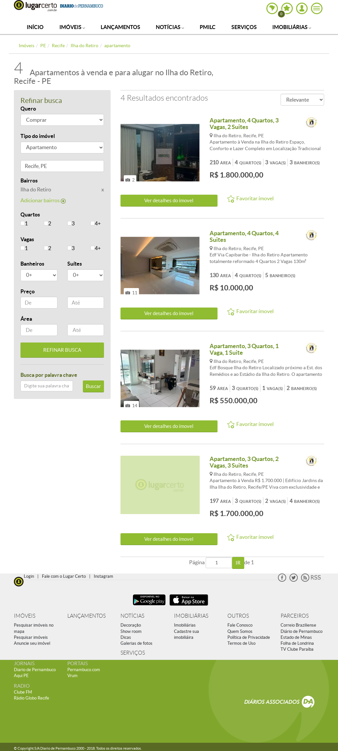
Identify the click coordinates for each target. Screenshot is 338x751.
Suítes (74, 264)
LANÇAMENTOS (86, 616)
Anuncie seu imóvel (32, 643)
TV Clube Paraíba (297, 649)
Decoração (130, 625)
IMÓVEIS (24, 616)
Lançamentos (120, 27)
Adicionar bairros (43, 200)
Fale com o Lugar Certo (64, 576)
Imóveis (72, 27)
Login (29, 576)
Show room (131, 631)
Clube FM (23, 692)
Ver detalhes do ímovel (168, 200)
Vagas (27, 239)
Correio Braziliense (298, 625)
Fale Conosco (240, 625)
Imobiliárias (291, 27)
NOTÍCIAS (132, 616)
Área (26, 319)
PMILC (208, 27)
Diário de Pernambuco (301, 631)
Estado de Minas (296, 637)
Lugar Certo (35, 5)
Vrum (72, 675)
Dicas (125, 637)
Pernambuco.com (83, 669)
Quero (28, 109)
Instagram (103, 576)
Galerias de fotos (136, 643)
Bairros (29, 180)
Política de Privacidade (248, 637)
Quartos (30, 214)
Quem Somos (240, 631)
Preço (27, 291)
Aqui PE (21, 675)
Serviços (244, 27)
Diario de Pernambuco (35, 669)
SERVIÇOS (132, 653)
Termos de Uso (241, 643)
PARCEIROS (295, 616)
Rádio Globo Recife (31, 698)
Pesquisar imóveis (31, 637)
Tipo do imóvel (37, 136)
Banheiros (32, 264)
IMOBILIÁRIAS (191, 616)
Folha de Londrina (297, 643)
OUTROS (238, 616)
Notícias (170, 27)
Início (35, 27)
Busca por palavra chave (48, 375)
